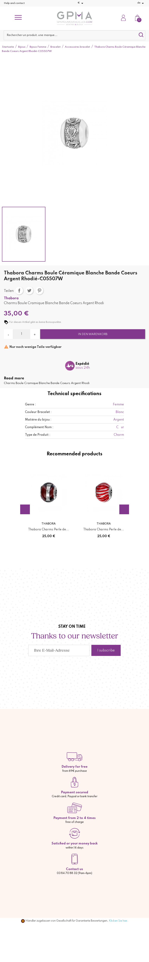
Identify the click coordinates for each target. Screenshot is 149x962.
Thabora (11, 298)
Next (124, 509)
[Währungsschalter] (81, 3)
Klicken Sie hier (118, 920)
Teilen (19, 290)
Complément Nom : (39, 427)
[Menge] (21, 334)
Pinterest (39, 290)
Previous (25, 509)
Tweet (29, 290)
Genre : (30, 404)
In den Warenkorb (92, 334)
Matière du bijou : (38, 419)
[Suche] (74, 35)
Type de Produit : (37, 434)
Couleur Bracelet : (38, 412)
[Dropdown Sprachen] (141, 3)
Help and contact (14, 3)
